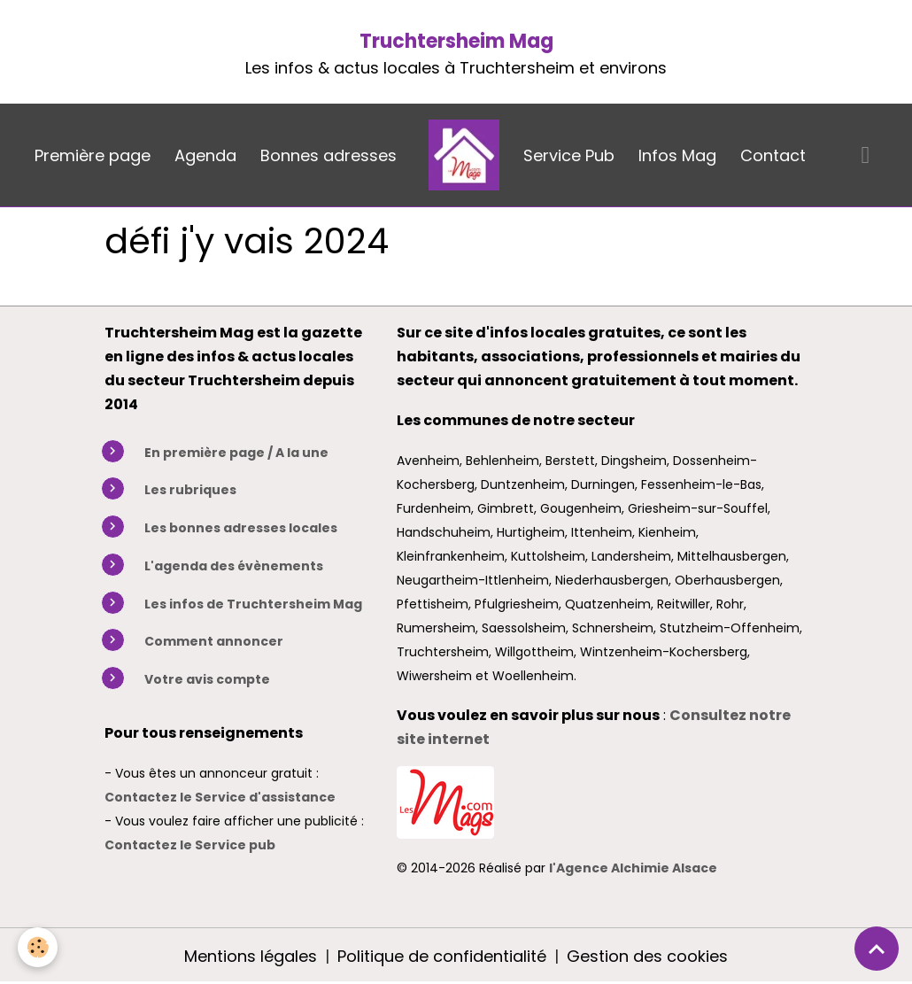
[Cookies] (38, 947)
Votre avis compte (207, 679)
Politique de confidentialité (441, 956)
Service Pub (568, 155)
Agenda (205, 155)
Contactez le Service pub (189, 845)
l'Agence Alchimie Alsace (633, 868)
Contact (773, 155)
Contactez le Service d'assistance (220, 797)
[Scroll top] (876, 948)
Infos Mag (677, 155)
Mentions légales (250, 956)
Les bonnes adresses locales (240, 528)
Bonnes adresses (328, 155)
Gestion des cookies (647, 956)
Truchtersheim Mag (456, 41)
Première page (93, 155)
